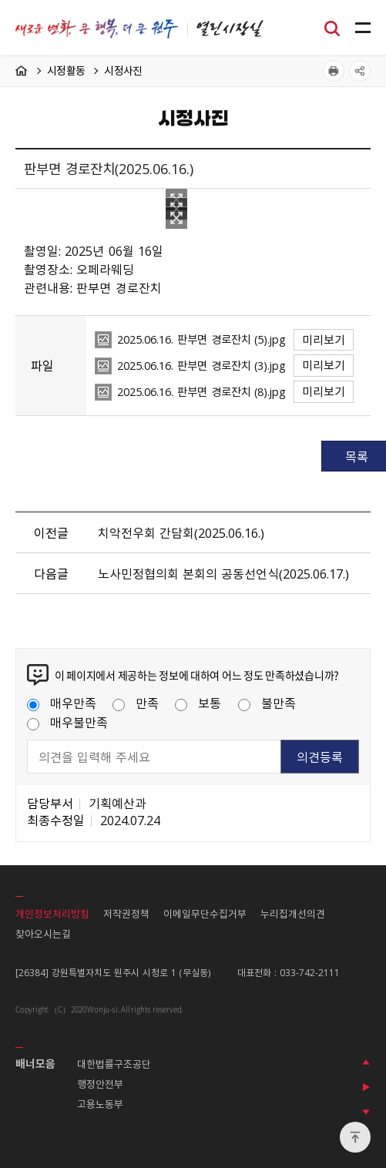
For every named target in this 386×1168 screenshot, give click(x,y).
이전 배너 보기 (366, 1062)
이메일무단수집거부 (205, 913)
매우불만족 (67, 721)
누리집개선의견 (292, 913)
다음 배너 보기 (366, 1111)
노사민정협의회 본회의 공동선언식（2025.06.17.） (224, 573)
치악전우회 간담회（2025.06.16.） (181, 532)
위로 (355, 1137)
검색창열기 (332, 27)
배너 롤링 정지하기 (366, 1087)
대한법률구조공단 (114, 1063)
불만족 (267, 702)
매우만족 (61, 702)
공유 (360, 71)
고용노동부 (100, 1103)
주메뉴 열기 (363, 28)
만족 (135, 702)
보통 (198, 702)
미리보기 (323, 339)
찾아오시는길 (43, 933)
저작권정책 (126, 913)
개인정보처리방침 (52, 913)
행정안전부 (100, 1083)
